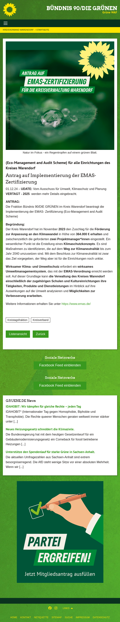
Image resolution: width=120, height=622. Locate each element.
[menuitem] (13, 617)
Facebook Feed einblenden (60, 365)
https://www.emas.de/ (76, 303)
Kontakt (25, 617)
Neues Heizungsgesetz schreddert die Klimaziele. (40, 429)
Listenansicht (18, 334)
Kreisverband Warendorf (18, 30)
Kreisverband (41, 320)
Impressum (83, 617)
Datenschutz (101, 617)
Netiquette (41, 617)
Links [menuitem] (66, 608)
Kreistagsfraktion (17, 320)
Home (13, 617)
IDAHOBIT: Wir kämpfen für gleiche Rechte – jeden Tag (43, 406)
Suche (69, 617)
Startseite (42, 30)
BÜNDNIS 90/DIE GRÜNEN (81, 8)
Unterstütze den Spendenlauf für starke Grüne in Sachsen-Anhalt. (50, 452)
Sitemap (57, 617)
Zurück (40, 334)
